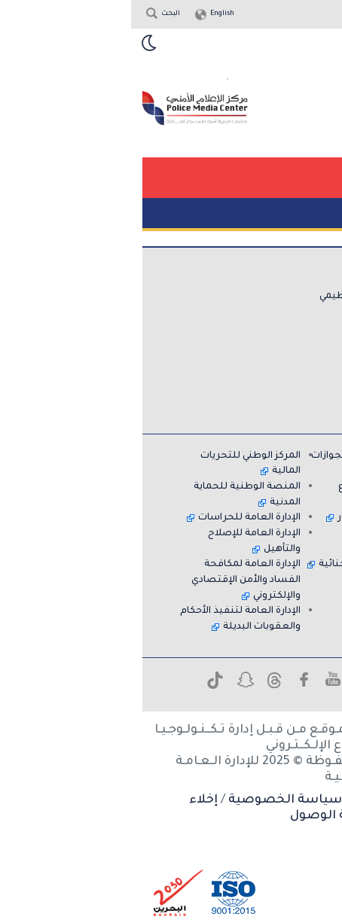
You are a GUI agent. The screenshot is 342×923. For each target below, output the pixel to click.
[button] (263, 177)
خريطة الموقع (261, 390)
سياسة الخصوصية (154, 800)
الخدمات (275, 311)
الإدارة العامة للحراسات (118, 518)
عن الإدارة (272, 281)
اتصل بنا (274, 327)
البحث (39, 14)
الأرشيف (274, 374)
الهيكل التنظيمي (225, 296)
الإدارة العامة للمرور (249, 518)
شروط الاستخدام (272, 800)
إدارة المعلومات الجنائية (240, 564)
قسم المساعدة (257, 358)
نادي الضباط (266, 534)
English (91, 14)
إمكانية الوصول (204, 816)
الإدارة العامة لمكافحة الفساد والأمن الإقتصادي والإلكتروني (114, 580)
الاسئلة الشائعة (256, 343)
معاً (284, 611)
